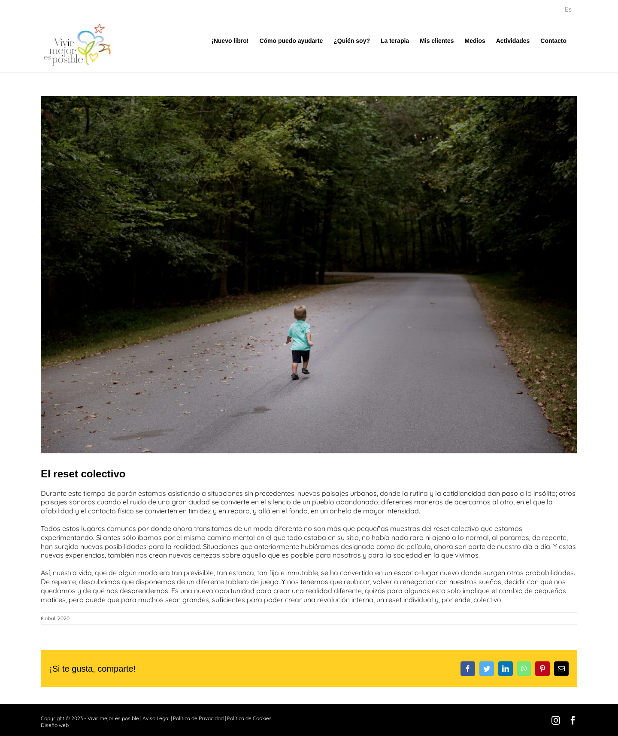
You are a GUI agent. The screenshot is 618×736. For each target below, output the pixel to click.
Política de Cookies (249, 718)
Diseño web (55, 725)
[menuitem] (568, 9)
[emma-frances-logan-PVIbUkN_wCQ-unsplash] (309, 274)
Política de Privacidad (198, 718)
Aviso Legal (156, 718)
